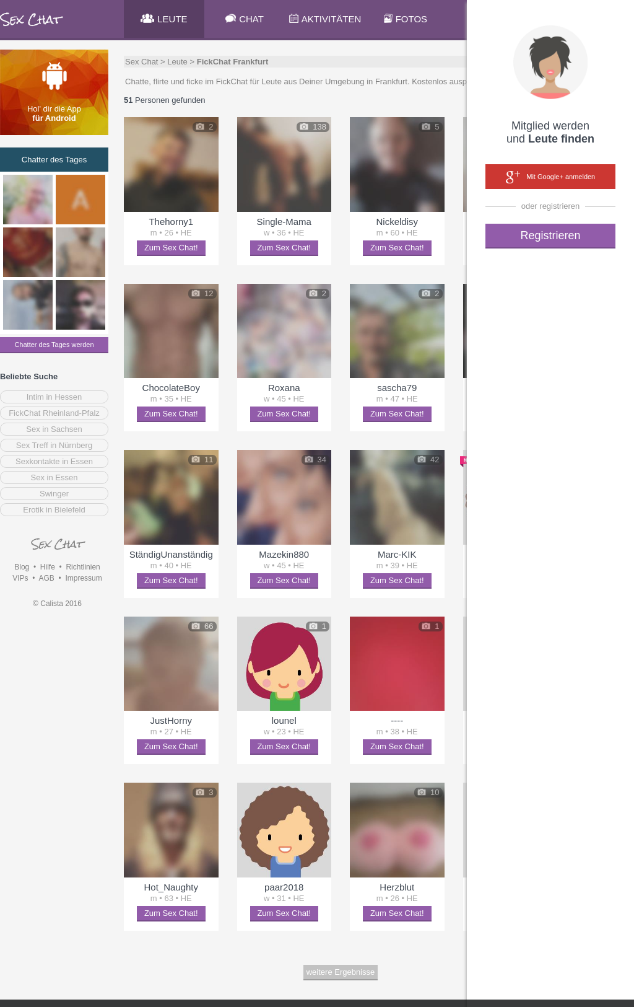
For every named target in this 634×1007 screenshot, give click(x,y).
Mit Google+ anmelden (550, 177)
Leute (177, 61)
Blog (21, 567)
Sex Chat (141, 61)
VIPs (20, 578)
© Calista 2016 (57, 603)
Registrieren (550, 235)
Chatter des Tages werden (53, 344)
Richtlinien (83, 567)
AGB (46, 578)
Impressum (83, 578)
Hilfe (47, 567)
